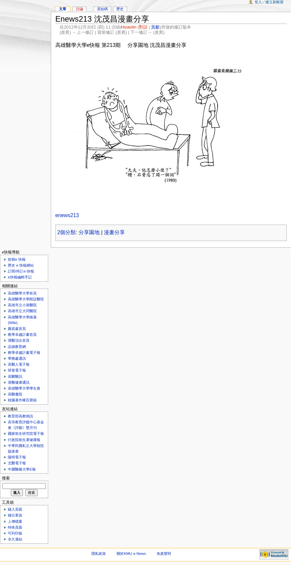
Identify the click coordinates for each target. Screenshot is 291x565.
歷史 (120, 9)
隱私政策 (98, 553)
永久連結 (15, 539)
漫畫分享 (114, 232)
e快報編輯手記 (19, 277)
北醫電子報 (17, 463)
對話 (143, 27)
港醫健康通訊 (18, 382)
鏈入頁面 (15, 509)
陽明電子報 (17, 457)
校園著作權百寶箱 (22, 400)
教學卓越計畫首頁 (22, 334)
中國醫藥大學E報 (22, 469)
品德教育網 (17, 347)
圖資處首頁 (17, 329)
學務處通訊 (17, 358)
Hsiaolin (128, 27)
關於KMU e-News (131, 553)
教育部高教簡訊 (20, 416)
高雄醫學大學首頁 (22, 293)
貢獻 (155, 27)
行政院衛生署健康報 (24, 440)
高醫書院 (15, 394)
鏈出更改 (15, 515)
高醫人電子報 (18, 364)
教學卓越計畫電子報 (24, 352)
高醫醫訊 (15, 376)
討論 (79, 9)
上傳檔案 (15, 521)
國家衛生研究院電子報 (26, 433)
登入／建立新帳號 (269, 2)
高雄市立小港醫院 (22, 305)
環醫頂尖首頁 (18, 340)
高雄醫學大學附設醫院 (26, 299)
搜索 (6, 478)
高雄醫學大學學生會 (24, 388)
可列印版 (15, 533)
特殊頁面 (15, 527)
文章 (62, 9)
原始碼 (102, 9)
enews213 (67, 215)
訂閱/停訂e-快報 (21, 271)
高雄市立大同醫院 (22, 311)
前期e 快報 (17, 259)
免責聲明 (164, 553)
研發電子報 (17, 370)
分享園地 (89, 232)
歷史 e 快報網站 (22, 265)
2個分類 (66, 232)
